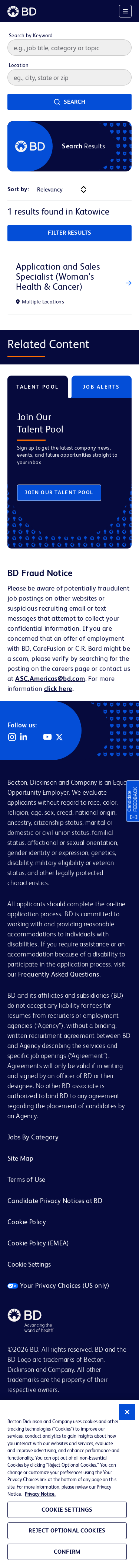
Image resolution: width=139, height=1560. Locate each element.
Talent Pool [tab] (37, 387)
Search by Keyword (31, 35)
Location (19, 65)
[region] (69, 1480)
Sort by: (18, 189)
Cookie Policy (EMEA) (38, 1243)
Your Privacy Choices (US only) (58, 1285)
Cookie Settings (29, 1264)
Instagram (11, 737)
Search (74, 101)
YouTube (47, 737)
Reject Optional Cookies (67, 1530)
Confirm (67, 1551)
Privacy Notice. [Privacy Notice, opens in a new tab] (40, 1494)
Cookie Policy (26, 1222)
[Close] (127, 1412)
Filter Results (69, 232)
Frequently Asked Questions (58, 974)
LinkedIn (23, 737)
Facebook (35, 737)
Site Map (20, 1158)
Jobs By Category (33, 1137)
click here (58, 688)
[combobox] (69, 77)
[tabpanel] (69, 467)
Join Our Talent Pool (59, 492)
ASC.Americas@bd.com (50, 678)
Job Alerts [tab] (101, 387)
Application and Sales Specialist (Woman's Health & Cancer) (58, 276)
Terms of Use (26, 1179)
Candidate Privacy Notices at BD (54, 1200)
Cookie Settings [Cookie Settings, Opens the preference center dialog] (67, 1509)
